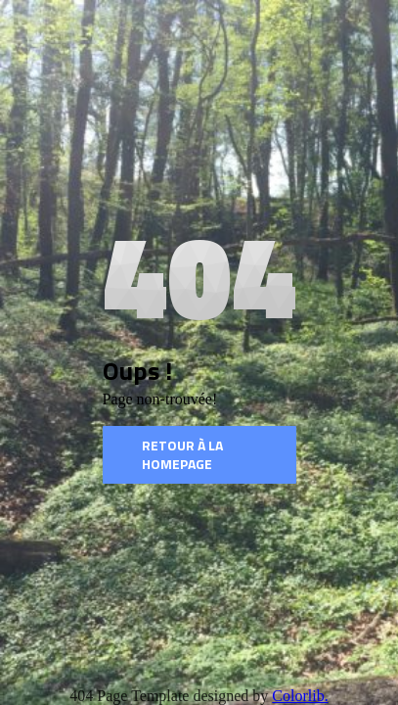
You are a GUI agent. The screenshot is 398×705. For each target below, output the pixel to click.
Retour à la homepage (182, 455)
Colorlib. (300, 695)
